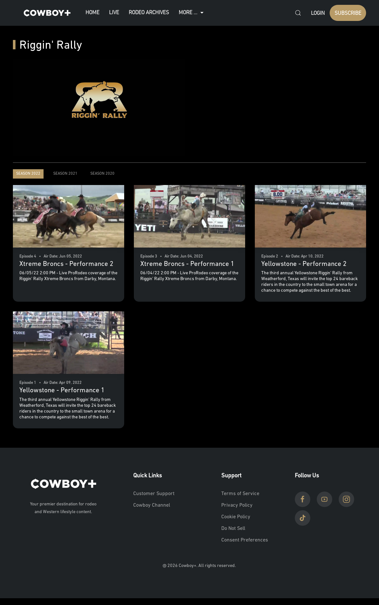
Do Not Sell (233, 528)
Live (114, 12)
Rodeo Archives (149, 12)
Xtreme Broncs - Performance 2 (66, 264)
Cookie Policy (235, 517)
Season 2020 (102, 174)
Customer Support (154, 493)
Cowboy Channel (151, 505)
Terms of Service (240, 493)
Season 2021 (65, 174)
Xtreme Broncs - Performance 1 (187, 264)
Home (92, 12)
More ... (192, 13)
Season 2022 (28, 174)
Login (318, 13)
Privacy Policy (237, 505)
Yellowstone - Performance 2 (303, 264)
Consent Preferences (244, 540)
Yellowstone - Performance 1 (62, 390)
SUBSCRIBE (347, 13)
